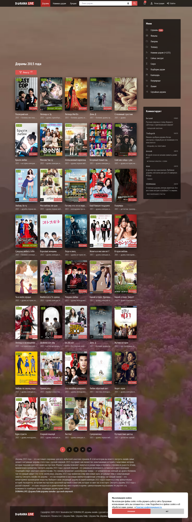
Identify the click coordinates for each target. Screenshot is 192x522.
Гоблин (150, 179)
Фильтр (26, 72)
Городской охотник (155, 128)
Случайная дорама (158, 91)
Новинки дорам (59, 3)
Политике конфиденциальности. (149, 507)
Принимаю (131, 511)
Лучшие (73, 3)
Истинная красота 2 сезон (157, 161)
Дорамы (45, 3)
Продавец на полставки (156, 146)
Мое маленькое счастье (156, 194)
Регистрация (157, 3)
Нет (167, 511)
